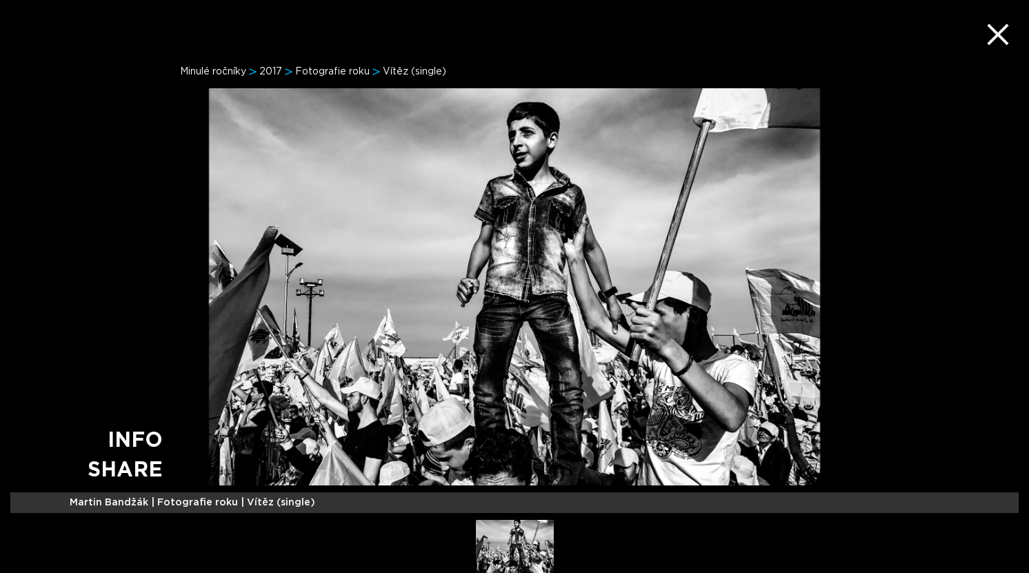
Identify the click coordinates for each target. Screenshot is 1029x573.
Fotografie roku (332, 72)
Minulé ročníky (213, 72)
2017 (270, 72)
